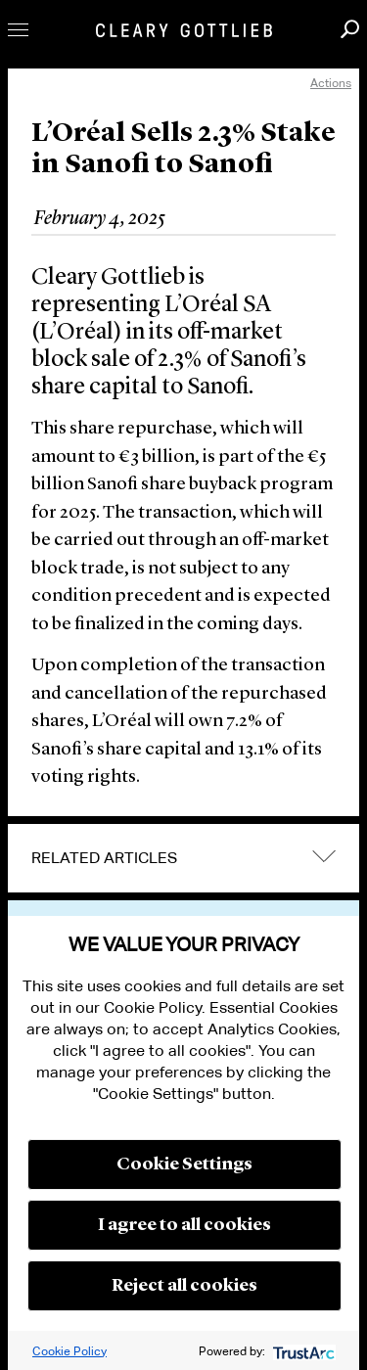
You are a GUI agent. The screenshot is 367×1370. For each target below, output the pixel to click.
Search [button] (350, 29)
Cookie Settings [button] (184, 1164)
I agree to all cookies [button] (184, 1225)
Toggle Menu (18, 29)
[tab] (183, 858)
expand (324, 855)
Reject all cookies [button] (184, 1286)
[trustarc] (302, 1351)
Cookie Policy (69, 1351)
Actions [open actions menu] (330, 82)
